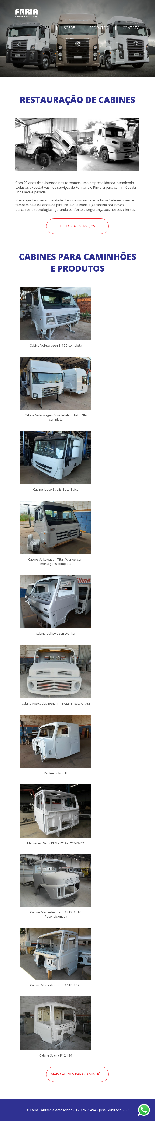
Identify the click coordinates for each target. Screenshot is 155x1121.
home (44, 27)
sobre (69, 27)
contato (131, 27)
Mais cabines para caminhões (77, 1074)
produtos (98, 27)
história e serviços (77, 226)
